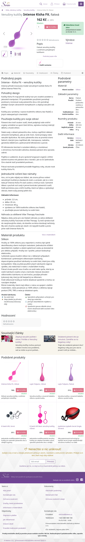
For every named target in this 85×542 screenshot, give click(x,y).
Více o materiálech (48, 235)
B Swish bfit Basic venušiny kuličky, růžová (42, 427)
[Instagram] (77, 480)
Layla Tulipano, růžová (38, 384)
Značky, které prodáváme (13, 503)
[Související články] (54, 73)
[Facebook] (82, 480)
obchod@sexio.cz (65, 514)
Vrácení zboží (8, 524)
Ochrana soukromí (10, 499)
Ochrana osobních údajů (55, 499)
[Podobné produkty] (66, 73)
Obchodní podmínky (53, 490)
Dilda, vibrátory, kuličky (13, 10)
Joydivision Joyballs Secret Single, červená (70, 427)
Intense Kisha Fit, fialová (45, 10)
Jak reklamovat (8, 519)
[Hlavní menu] (81, 4)
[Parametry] (28, 73)
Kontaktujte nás (9, 495)
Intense (69, 43)
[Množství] (41, 27)
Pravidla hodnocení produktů (14, 528)
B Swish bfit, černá (8, 426)
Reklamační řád (52, 495)
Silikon (78, 90)
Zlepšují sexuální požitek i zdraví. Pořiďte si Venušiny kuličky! (26, 339)
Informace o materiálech (12, 507)
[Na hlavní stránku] (2, 10)
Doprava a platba (9, 515)
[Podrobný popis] (5, 73)
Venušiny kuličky (29, 10)
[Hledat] (43, 5)
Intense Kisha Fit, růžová (10, 384)
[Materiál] (15, 73)
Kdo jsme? (7, 490)
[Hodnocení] (42, 73)
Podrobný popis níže (50, 56)
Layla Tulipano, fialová (66, 384)
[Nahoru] (82, 73)
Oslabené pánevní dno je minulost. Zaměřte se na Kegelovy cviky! (68, 339)
